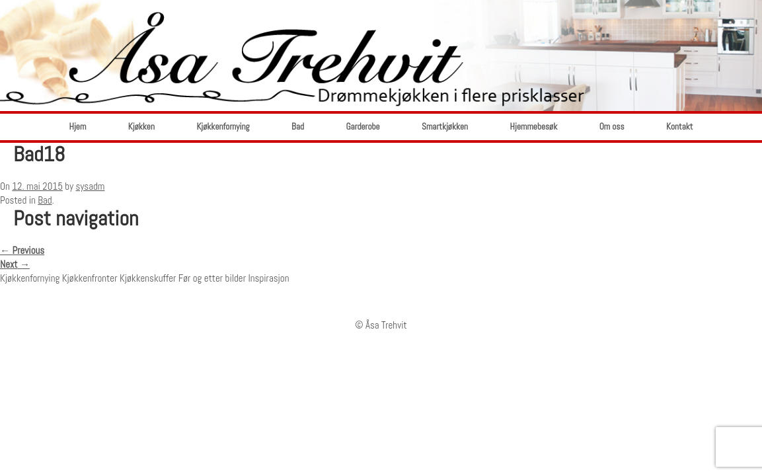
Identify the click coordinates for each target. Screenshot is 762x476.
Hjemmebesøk (534, 126)
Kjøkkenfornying (222, 126)
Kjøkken (141, 126)
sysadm (90, 186)
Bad (297, 126)
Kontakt (679, 126)
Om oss (612, 126)
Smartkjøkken (445, 126)
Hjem (78, 126)
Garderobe (362, 126)
